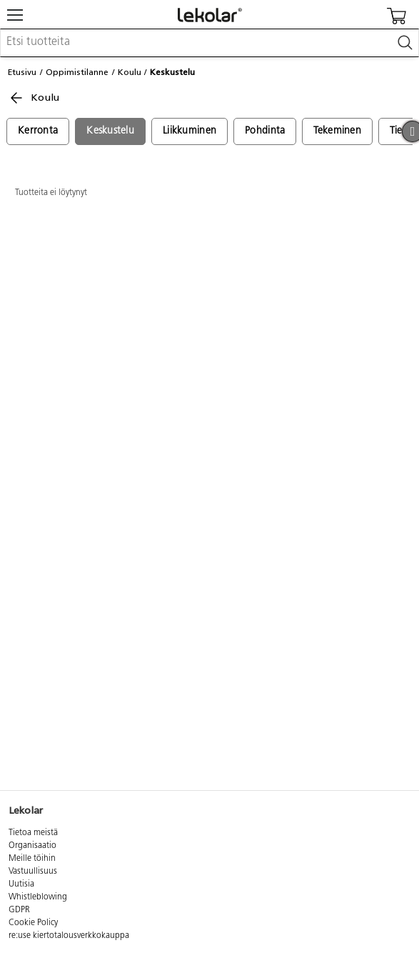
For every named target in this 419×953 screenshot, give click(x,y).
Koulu (129, 72)
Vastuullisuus (33, 871)
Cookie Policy (33, 923)
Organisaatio (32, 846)
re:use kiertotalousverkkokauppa (69, 936)
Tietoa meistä (33, 833)
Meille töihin (32, 858)
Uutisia (21, 884)
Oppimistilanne (77, 72)
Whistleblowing (38, 897)
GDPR (19, 910)
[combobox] (209, 43)
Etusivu (22, 72)
